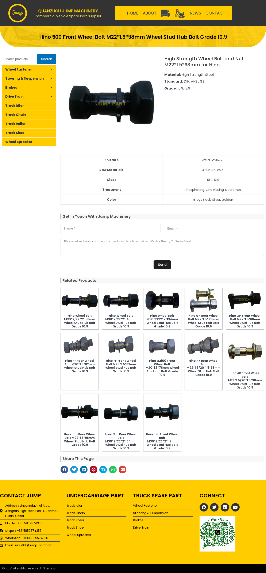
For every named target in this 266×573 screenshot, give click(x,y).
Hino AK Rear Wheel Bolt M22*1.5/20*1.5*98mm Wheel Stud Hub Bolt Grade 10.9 (203, 368)
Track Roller (15, 124)
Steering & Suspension (29, 78)
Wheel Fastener (29, 69)
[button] (64, 469)
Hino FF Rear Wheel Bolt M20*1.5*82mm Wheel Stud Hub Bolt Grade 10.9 (79, 366)
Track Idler (14, 105)
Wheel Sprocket (18, 142)
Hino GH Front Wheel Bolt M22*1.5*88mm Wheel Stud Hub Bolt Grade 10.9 (245, 321)
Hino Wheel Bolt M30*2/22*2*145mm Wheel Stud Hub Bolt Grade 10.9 (120, 321)
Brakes (29, 87)
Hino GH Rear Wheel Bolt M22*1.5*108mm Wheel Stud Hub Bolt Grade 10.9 (203, 321)
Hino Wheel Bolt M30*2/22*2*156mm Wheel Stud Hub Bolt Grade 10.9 (79, 321)
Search (46, 59)
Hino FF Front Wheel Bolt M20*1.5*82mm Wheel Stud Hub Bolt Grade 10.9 (120, 366)
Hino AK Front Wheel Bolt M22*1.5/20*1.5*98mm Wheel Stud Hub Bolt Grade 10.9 (245, 380)
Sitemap (50, 568)
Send (162, 264)
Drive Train (29, 96)
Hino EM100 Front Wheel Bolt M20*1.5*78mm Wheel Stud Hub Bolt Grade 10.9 (162, 368)
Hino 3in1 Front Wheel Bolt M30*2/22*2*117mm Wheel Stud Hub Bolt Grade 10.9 (162, 441)
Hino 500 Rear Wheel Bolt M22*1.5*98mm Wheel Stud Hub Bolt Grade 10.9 (80, 439)
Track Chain (15, 114)
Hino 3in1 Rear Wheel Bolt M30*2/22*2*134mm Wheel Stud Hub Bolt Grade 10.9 (120, 441)
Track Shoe (14, 133)
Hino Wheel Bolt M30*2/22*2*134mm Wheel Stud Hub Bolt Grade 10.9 (162, 321)
